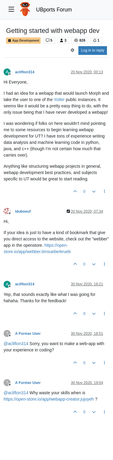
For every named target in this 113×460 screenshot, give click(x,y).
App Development (23, 41)
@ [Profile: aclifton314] (16, 343)
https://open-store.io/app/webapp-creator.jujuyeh (49, 399)
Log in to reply (92, 50)
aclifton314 (24, 72)
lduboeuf (23, 211)
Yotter (59, 99)
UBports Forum (54, 10)
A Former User (28, 334)
